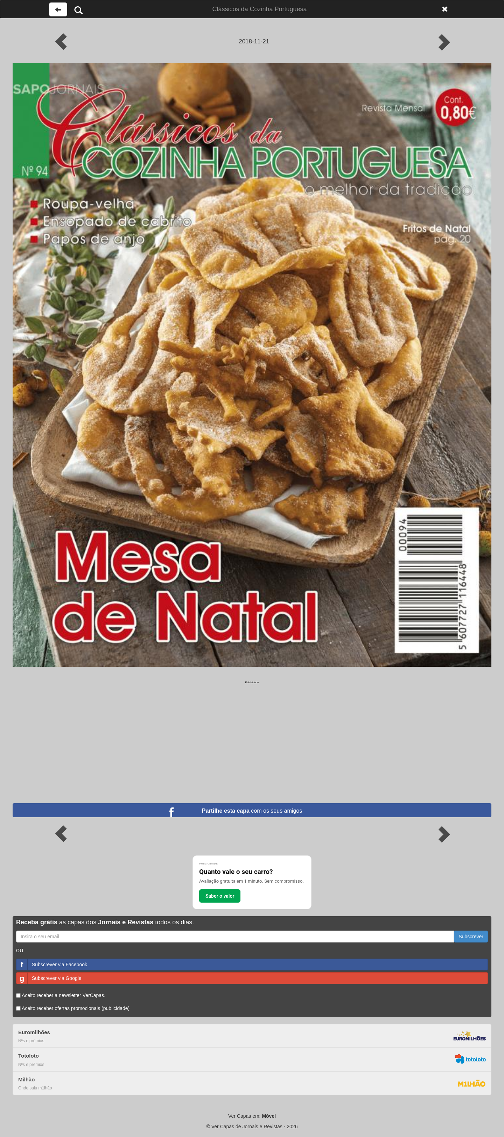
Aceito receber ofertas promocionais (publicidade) (73, 1008)
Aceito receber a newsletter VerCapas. (60, 995)
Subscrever (470, 936)
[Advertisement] (252, 733)
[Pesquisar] (78, 10)
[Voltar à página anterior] (58, 9)
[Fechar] (445, 9)
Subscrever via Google (49, 978)
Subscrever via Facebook (51, 964)
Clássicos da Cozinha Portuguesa (259, 9)
